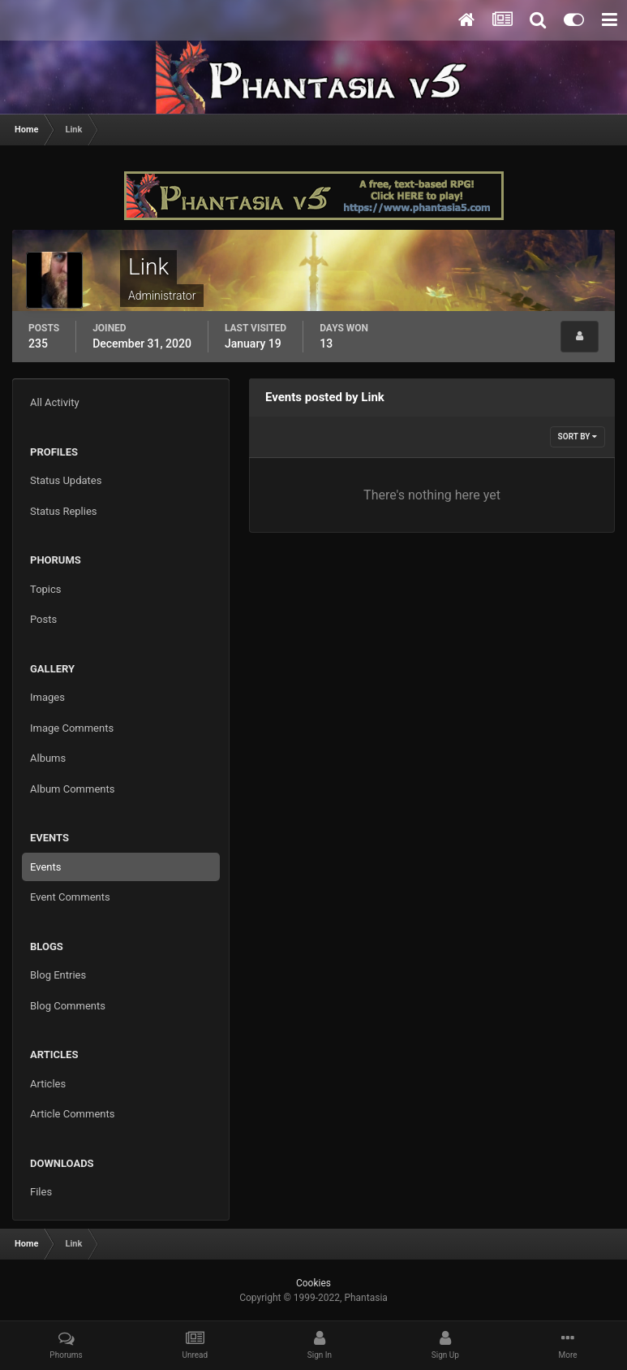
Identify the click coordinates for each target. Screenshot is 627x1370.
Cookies (313, 1283)
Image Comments (72, 728)
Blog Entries (58, 975)
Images (47, 697)
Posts (43, 619)
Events (45, 867)
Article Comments (72, 1114)
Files (41, 1192)
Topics (46, 589)
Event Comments (70, 897)
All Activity (54, 402)
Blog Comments (67, 1006)
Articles (48, 1084)
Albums (48, 758)
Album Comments (72, 789)
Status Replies (63, 511)
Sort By (577, 436)
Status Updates (65, 480)
